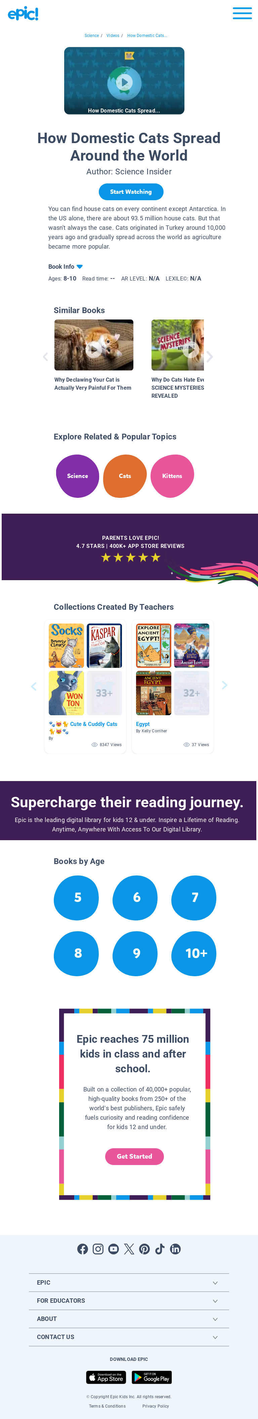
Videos (112, 35)
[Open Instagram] (98, 1249)
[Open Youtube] (113, 1249)
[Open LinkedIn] (175, 1249)
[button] (85, 686)
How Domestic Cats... (147, 35)
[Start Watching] (131, 191)
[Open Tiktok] (160, 1249)
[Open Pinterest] (144, 1249)
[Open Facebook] (82, 1249)
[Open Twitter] (129, 1249)
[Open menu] (242, 15)
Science (92, 35)
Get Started (135, 1156)
